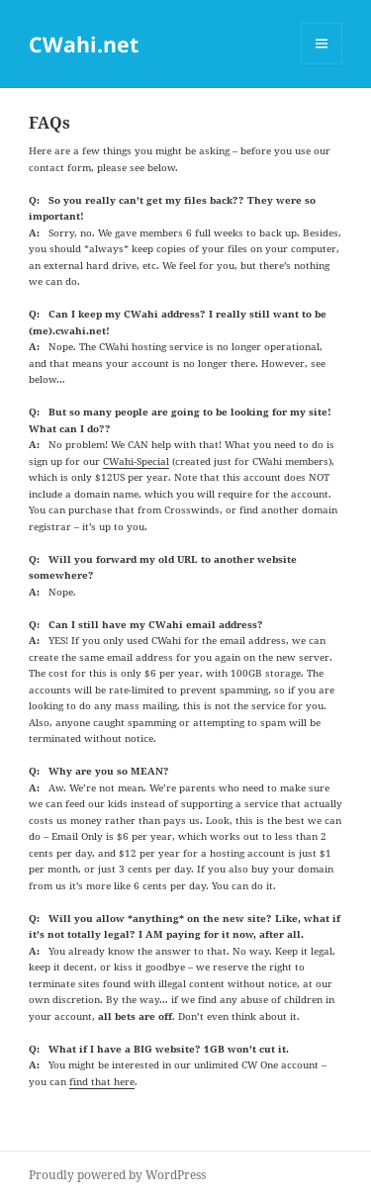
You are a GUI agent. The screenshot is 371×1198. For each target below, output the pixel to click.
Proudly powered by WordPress (117, 1174)
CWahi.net (84, 44)
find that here (102, 1081)
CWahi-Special (136, 461)
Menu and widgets (322, 63)
